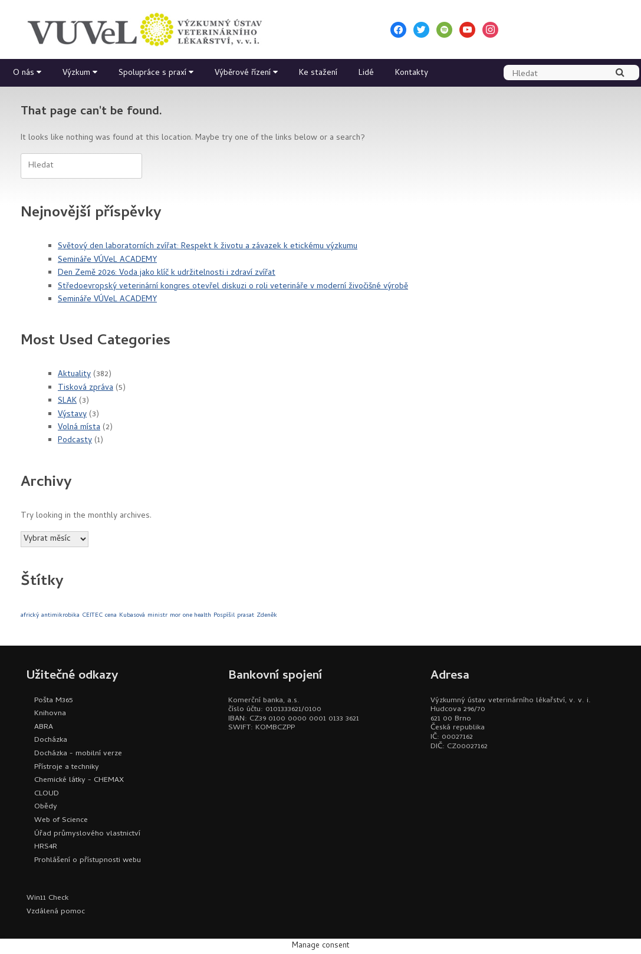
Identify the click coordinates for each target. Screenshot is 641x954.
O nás (23, 73)
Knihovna (50, 714)
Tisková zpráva (85, 388)
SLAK (67, 401)
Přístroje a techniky (66, 767)
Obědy (45, 807)
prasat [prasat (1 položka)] (245, 615)
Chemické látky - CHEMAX (79, 780)
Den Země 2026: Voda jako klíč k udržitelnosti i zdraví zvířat (166, 273)
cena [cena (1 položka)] (111, 615)
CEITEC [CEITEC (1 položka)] (92, 615)
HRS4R (45, 847)
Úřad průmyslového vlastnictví (87, 834)
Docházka (50, 740)
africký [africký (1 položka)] (30, 615)
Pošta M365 (53, 701)
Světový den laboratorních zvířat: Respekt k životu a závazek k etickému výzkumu (207, 247)
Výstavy (72, 415)
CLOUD (46, 794)
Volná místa (79, 428)
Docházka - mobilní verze (78, 754)
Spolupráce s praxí (152, 73)
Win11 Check (47, 898)
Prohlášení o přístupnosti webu (87, 860)
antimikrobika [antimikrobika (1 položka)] (60, 615)
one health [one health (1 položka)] (197, 615)
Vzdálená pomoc (56, 912)
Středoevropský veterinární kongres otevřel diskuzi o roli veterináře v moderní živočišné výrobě (233, 287)
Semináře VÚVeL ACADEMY (107, 260)
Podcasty (75, 441)
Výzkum (76, 73)
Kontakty (411, 73)
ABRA (43, 727)
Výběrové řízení (243, 73)
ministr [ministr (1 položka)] (157, 615)
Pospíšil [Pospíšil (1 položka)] (224, 615)
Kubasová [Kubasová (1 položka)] (132, 615)
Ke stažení (318, 73)
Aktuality (74, 374)
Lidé (366, 73)
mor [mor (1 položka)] (175, 615)
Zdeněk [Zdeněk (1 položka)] (267, 615)
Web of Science (61, 820)
